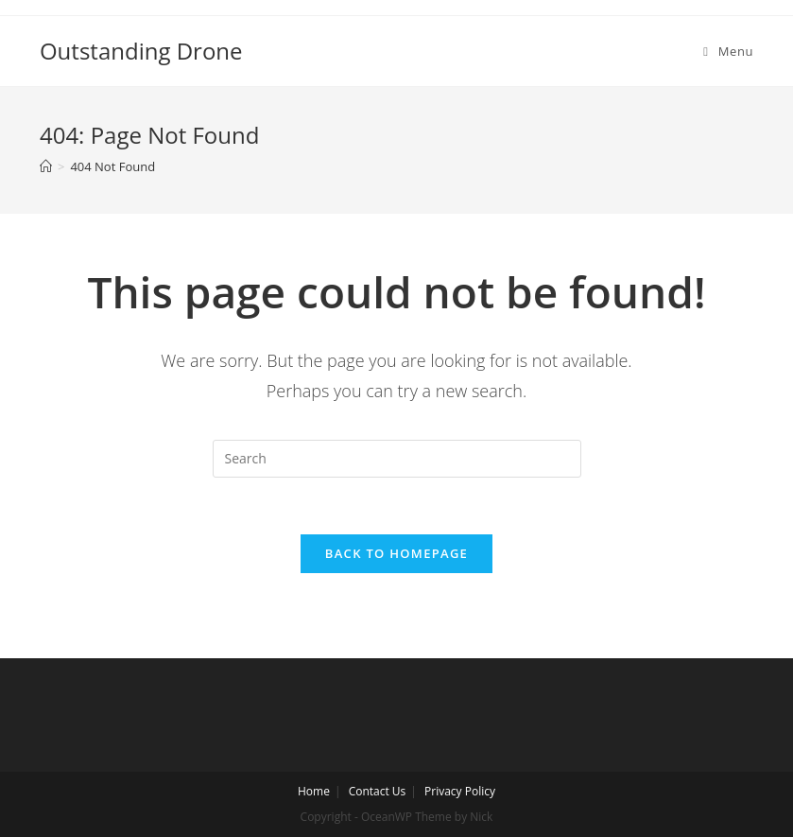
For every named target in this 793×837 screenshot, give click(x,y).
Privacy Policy (459, 791)
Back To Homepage (396, 553)
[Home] (46, 166)
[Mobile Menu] (728, 51)
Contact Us (377, 791)
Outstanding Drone (141, 50)
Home (314, 791)
